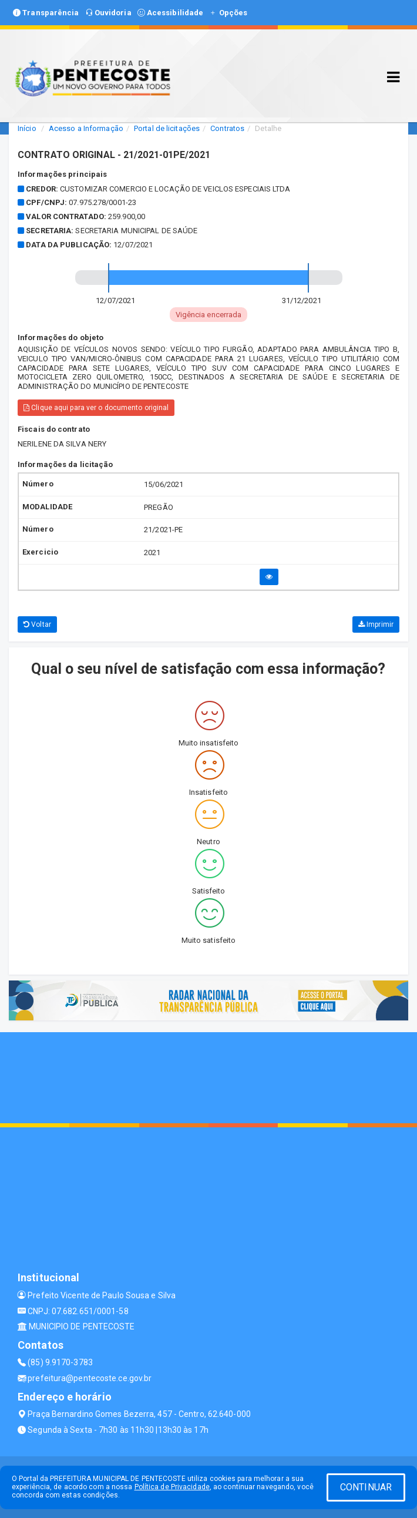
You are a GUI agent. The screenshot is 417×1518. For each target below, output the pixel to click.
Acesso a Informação (86, 128)
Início (27, 128)
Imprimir (376, 624)
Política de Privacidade (172, 1487)
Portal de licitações (167, 128)
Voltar (37, 624)
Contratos (227, 128)
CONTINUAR (366, 1487)
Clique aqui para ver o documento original (96, 408)
